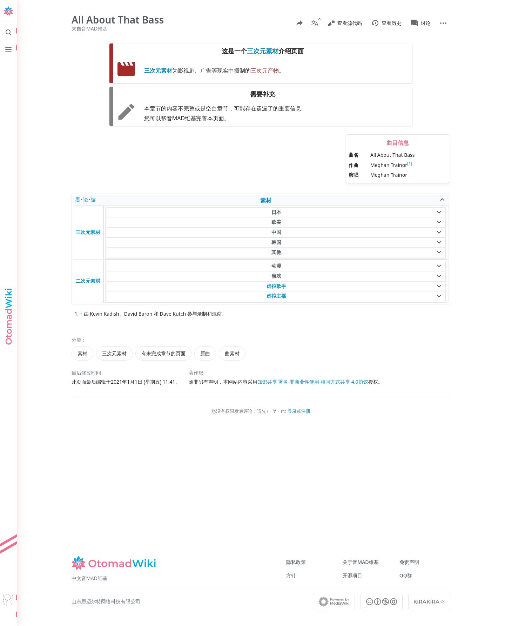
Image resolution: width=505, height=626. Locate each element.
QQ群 (405, 575)
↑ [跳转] (81, 313)
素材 (265, 200)
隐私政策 (296, 562)
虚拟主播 (276, 295)
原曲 (205, 353)
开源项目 (352, 575)
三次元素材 (262, 51)
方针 (291, 575)
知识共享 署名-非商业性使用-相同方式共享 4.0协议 (312, 381)
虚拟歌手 (276, 286)
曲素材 (232, 353)
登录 (292, 411)
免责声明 (409, 562)
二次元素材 (88, 280)
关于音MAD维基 (360, 562)
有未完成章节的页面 (163, 353)
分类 (76, 339)
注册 (305, 411)
